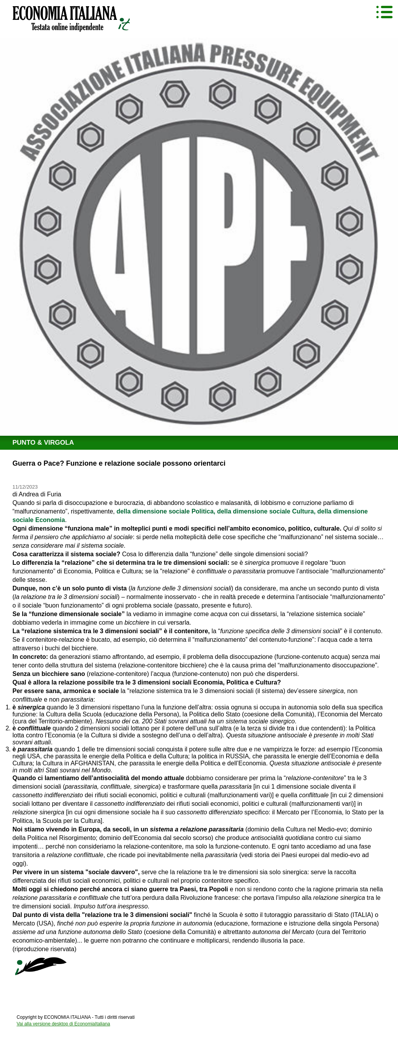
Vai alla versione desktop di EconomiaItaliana (63, 1024)
